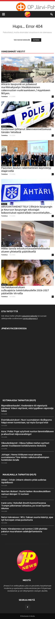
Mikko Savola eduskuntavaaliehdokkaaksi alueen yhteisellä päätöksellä (25, 250)
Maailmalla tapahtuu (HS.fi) (19, 474)
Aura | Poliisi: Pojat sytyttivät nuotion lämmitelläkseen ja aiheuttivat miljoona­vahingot (27, 432)
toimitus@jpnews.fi (30, 318)
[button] (51, 14)
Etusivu (4, 81)
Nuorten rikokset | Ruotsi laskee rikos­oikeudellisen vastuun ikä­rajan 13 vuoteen (26, 492)
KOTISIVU (36, 40)
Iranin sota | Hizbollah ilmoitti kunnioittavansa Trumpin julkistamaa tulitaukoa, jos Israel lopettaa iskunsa (25, 506)
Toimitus (4, 96)
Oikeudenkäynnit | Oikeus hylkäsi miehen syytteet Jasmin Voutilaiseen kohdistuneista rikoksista (25, 444)
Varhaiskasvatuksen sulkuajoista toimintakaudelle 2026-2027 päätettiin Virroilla (25, 290)
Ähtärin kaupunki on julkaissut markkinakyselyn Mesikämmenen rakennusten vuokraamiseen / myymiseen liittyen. (25, 89)
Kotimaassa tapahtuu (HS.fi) (19, 400)
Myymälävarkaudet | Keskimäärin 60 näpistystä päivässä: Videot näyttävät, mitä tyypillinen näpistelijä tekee (27, 408)
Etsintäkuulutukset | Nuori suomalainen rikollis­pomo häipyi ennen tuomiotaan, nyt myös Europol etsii (26, 421)
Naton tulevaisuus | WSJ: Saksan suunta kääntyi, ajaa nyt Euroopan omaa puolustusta (27, 518)
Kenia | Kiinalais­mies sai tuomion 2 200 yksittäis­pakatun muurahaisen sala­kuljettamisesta (24, 530)
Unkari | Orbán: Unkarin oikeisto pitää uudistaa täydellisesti (23, 481)
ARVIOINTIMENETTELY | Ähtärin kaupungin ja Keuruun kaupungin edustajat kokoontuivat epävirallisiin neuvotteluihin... (26, 209)
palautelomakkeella (29, 316)
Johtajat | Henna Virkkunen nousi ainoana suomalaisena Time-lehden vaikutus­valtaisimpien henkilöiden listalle (25, 457)
